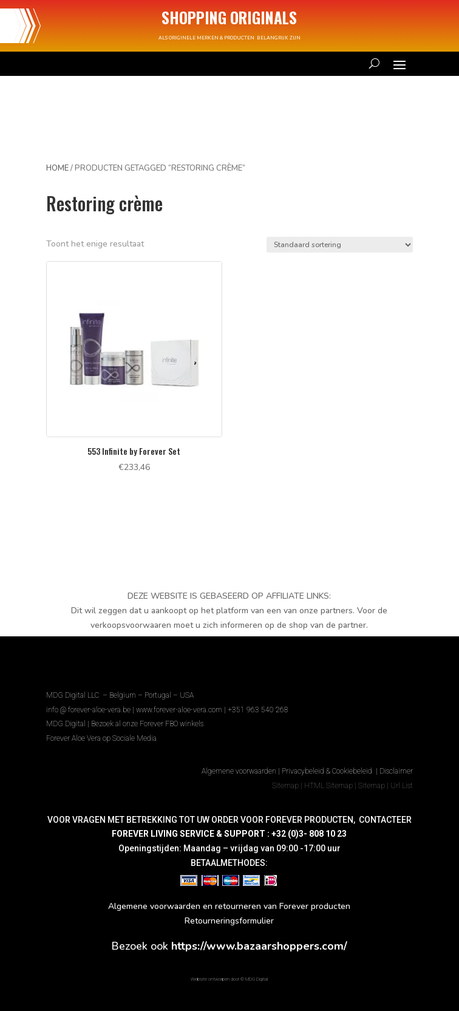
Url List (401, 785)
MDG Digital (66, 724)
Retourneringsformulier (229, 921)
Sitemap (285, 785)
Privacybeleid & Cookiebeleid (328, 771)
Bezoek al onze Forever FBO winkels (147, 724)
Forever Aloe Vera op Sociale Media (101, 738)
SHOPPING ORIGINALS (229, 17)
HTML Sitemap (328, 785)
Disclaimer (396, 771)
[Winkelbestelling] (340, 245)
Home (57, 168)
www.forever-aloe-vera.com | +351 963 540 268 (212, 710)
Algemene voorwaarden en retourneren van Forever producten (229, 906)
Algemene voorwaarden (239, 771)
